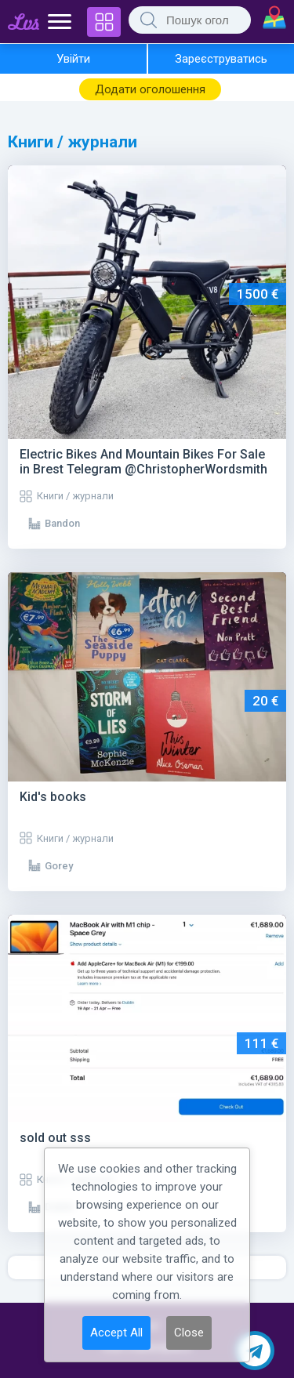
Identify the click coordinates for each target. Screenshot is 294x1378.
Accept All (116, 1332)
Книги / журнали (75, 496)
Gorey (59, 866)
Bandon (62, 523)
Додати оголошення (150, 89)
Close (189, 1332)
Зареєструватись (221, 59)
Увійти (73, 59)
